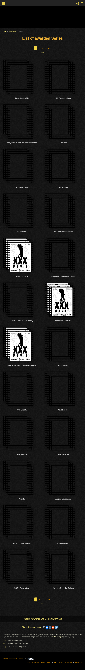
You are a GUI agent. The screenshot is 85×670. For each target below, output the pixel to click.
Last (48, 48)
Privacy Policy (46, 662)
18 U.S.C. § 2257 (58, 662)
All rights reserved (12, 658)
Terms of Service (33, 662)
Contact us (78, 662)
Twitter (21, 658)
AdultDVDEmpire (57, 637)
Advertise (68, 662)
